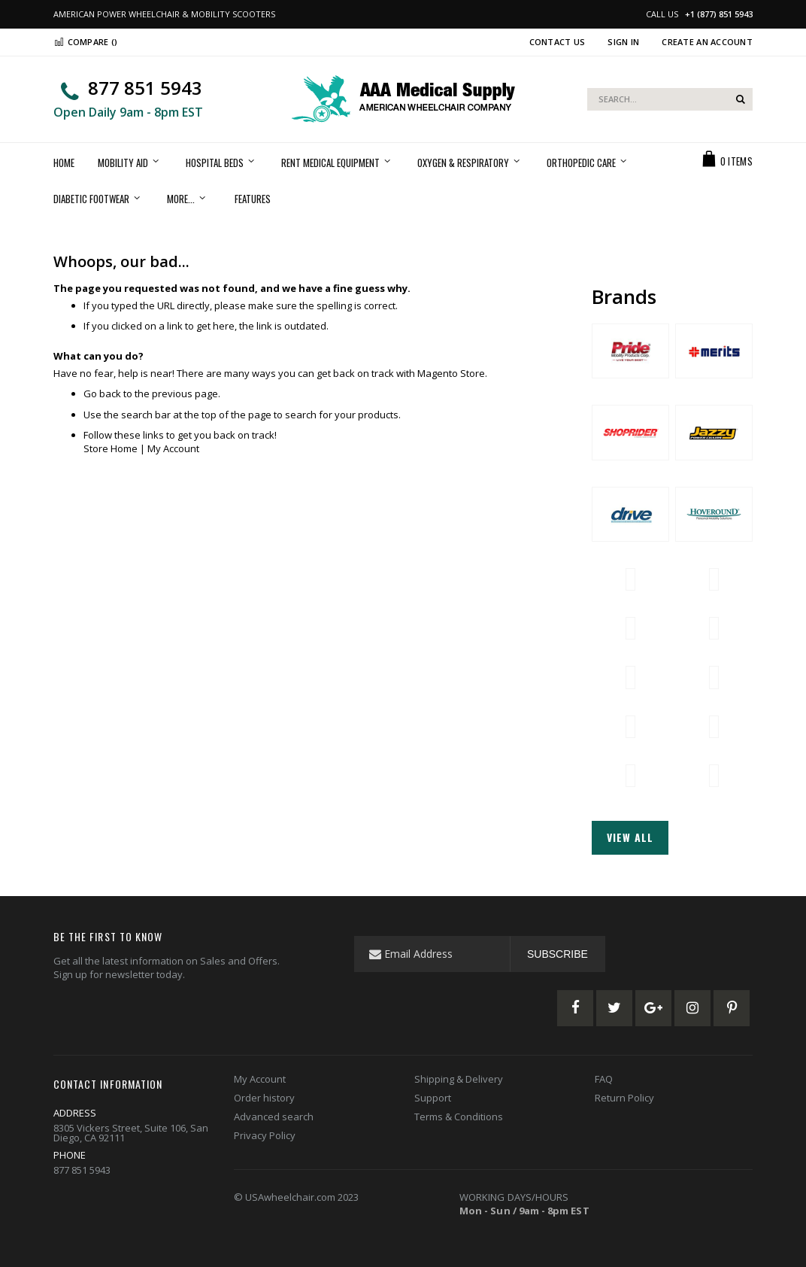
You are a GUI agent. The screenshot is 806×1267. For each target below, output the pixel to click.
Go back (102, 393)
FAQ (604, 1079)
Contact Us (557, 41)
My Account (173, 448)
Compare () (85, 41)
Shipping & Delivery (458, 1079)
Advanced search (274, 1116)
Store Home (110, 448)
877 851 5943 (145, 87)
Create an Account (707, 41)
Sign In (623, 41)
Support (432, 1097)
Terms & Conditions (458, 1116)
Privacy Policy (264, 1135)
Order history (264, 1097)
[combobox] (670, 99)
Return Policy (624, 1097)
